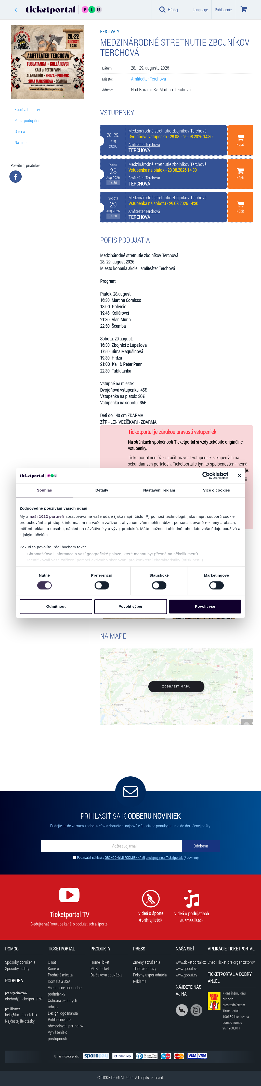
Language (200, 9)
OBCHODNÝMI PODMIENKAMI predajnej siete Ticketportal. (144, 857)
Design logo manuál (63, 1013)
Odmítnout (56, 606)
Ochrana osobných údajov (62, 1003)
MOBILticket (99, 968)
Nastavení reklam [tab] (159, 490)
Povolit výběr (130, 606)
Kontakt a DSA (59, 981)
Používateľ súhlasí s (138, 857)
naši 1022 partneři (47, 516)
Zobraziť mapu (176, 686)
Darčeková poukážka (106, 974)
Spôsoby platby (17, 968)
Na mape (21, 142)
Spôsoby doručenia (20, 962)
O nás (52, 962)
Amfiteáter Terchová (148, 79)
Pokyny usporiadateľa (150, 974)
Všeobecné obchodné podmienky (65, 991)
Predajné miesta (60, 974)
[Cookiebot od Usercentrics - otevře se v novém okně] (206, 475)
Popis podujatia (26, 120)
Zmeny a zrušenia (146, 962)
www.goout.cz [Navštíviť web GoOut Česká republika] (186, 974)
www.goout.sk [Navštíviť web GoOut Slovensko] (187, 968)
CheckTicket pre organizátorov (231, 962)
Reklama (139, 981)
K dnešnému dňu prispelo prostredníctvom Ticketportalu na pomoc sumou (236, 1010)
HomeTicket (99, 962)
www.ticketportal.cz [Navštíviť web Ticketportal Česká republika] (189, 962)
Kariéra (53, 968)
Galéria (20, 131)
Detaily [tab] (102, 490)
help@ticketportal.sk (21, 1014)
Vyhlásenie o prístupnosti (57, 1035)
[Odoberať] (201, 846)
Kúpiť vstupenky (27, 109)
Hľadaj (168, 9)
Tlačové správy (144, 968)
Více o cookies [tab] (216, 490)
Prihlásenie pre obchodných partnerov (66, 1022)
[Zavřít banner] (239, 475)
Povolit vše (205, 606)
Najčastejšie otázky (20, 1021)
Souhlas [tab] (44, 490)
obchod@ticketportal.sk (24, 998)
